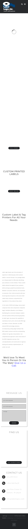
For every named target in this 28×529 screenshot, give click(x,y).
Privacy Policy (19, 518)
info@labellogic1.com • (12, 518)
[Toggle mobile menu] (25, 4)
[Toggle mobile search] (22, 4)
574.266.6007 (11, 515)
